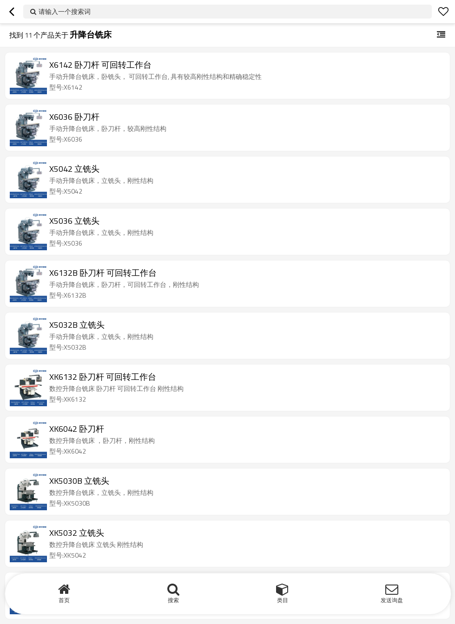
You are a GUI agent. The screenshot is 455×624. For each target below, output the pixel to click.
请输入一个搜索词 (65, 11)
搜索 (173, 600)
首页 (64, 600)
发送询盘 (392, 600)
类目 (282, 600)
